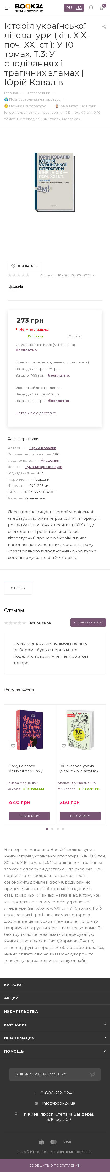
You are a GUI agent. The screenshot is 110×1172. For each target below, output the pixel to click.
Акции (11, 998)
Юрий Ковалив (42, 448)
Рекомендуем (19, 689)
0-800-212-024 (56, 1093)
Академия (50, 460)
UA (79, 7)
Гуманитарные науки (43, 467)
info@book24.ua (58, 1103)
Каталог (14, 985)
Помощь (14, 1051)
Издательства (21, 1011)
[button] (47, 829)
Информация (19, 1038)
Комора (13, 789)
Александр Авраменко (77, 783)
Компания (16, 1025)
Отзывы (18, 588)
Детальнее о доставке (36, 413)
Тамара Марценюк (22, 783)
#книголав (66, 789)
